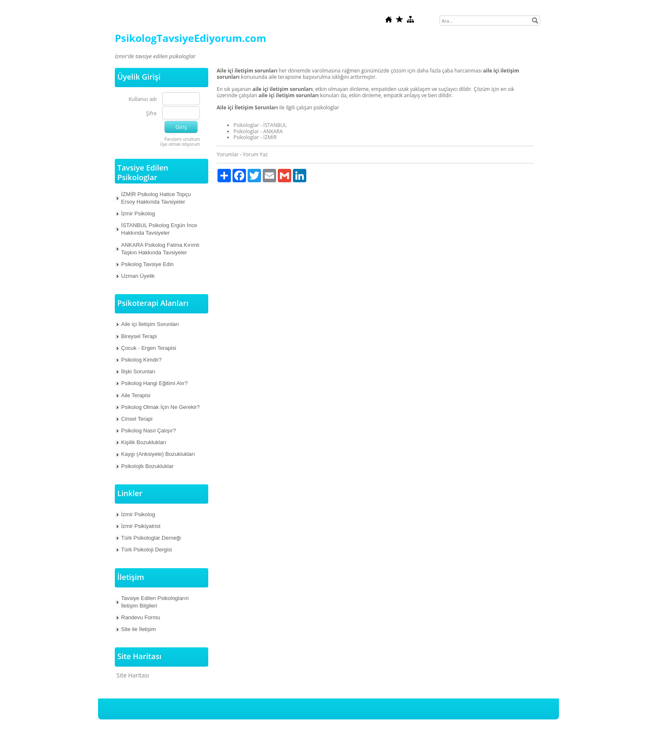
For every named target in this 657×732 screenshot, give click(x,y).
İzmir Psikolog (138, 213)
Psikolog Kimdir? (141, 360)
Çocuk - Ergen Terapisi (148, 348)
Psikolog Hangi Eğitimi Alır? (154, 383)
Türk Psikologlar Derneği (151, 538)
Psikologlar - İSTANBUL (260, 125)
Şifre (151, 114)
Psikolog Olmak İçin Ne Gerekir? (160, 407)
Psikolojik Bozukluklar (147, 466)
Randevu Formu (140, 617)
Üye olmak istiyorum (180, 144)
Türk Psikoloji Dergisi (146, 549)
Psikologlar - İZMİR (255, 137)
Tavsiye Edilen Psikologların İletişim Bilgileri (155, 602)
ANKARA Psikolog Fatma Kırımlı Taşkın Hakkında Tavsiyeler (160, 249)
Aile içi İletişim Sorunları (150, 324)
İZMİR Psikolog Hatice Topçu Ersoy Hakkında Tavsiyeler (156, 198)
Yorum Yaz (255, 154)
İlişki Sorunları (138, 371)
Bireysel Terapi (139, 336)
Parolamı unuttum (182, 139)
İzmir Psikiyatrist (140, 526)
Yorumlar (227, 154)
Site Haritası (132, 675)
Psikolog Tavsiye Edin (147, 264)
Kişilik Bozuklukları (143, 442)
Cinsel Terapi (137, 419)
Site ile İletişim (138, 629)
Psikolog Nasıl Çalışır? (148, 430)
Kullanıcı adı (143, 99)
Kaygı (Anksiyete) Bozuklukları (158, 454)
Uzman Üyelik (138, 276)
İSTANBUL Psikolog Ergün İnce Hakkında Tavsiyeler (159, 229)
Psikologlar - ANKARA (258, 131)
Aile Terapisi (135, 395)
